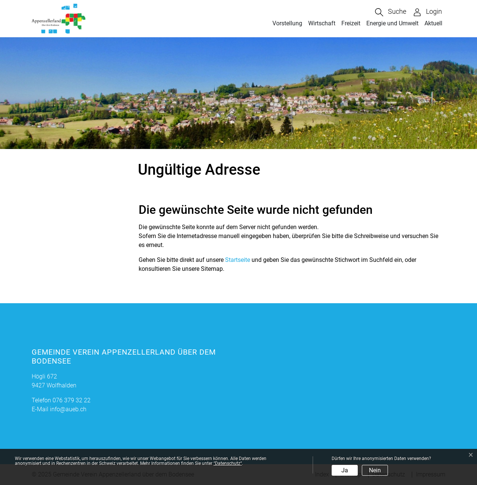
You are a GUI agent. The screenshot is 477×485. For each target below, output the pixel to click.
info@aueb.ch (68, 409)
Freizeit (350, 23)
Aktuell (433, 23)
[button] (391, 12)
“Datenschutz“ (228, 463)
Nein (375, 470)
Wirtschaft (321, 23)
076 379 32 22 (72, 400)
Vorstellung (287, 23)
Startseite (237, 259)
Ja (344, 470)
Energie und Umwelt (392, 23)
